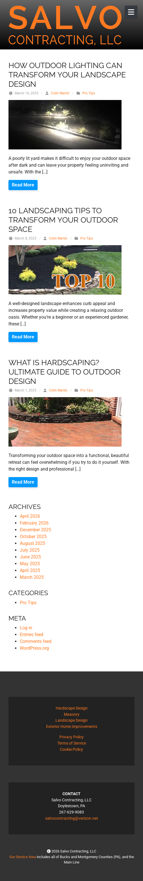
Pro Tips (88, 93)
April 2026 (30, 516)
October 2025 (33, 536)
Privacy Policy (71, 737)
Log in (26, 627)
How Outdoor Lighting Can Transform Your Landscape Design (67, 74)
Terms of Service (71, 743)
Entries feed (31, 634)
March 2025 (32, 577)
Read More (23, 185)
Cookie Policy (71, 749)
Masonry (71, 714)
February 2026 (34, 523)
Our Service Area (22, 857)
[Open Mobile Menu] (131, 12)
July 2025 (30, 550)
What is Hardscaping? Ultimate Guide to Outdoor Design (64, 371)
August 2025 (32, 543)
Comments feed (35, 641)
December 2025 (35, 529)
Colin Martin (60, 93)
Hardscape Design (72, 708)
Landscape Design (71, 720)
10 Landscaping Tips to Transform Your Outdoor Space (63, 219)
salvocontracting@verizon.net (71, 818)
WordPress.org (34, 648)
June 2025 (30, 557)
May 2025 (30, 563)
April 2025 (30, 570)
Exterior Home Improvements (71, 726)
